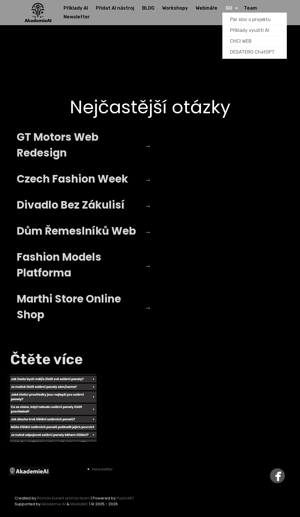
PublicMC (125, 498)
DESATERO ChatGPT (252, 52)
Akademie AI (54, 503)
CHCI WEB (241, 41)
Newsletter (102, 469)
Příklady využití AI (249, 30)
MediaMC (79, 503)
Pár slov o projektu (250, 19)
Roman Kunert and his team (64, 498)
